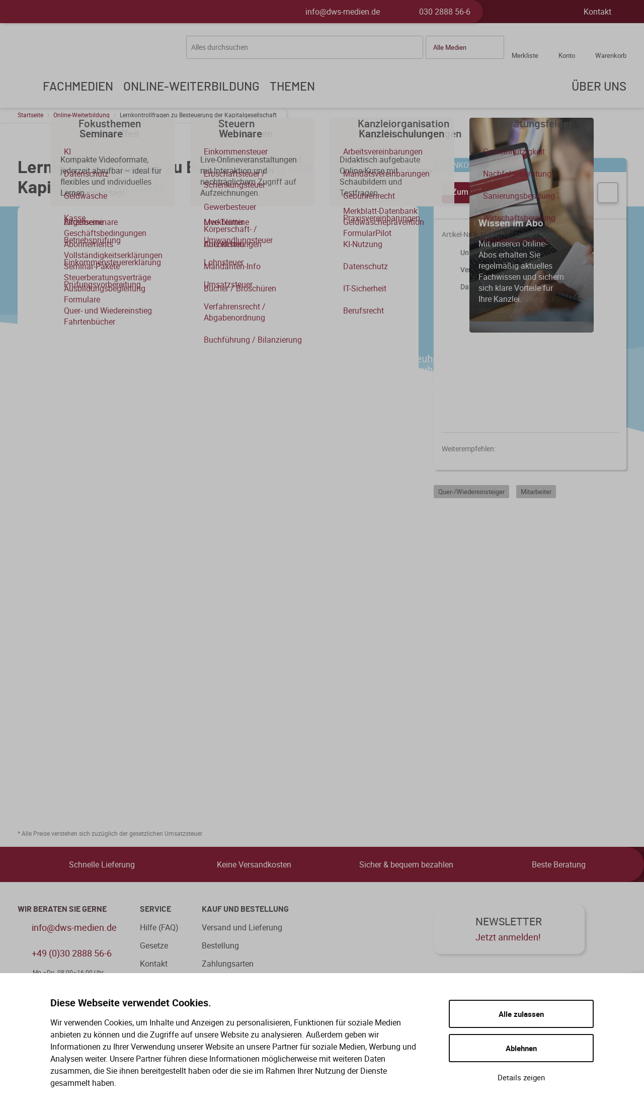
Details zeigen (521, 1077)
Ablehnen (521, 1048)
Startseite (30, 115)
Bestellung (220, 945)
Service (155, 909)
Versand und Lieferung (242, 927)
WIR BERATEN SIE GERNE (62, 909)
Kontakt (597, 12)
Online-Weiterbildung (81, 115)
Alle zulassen (521, 1014)
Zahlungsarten (228, 963)
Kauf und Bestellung (245, 909)
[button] (465, 47)
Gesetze (154, 945)
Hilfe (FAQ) (159, 927)
